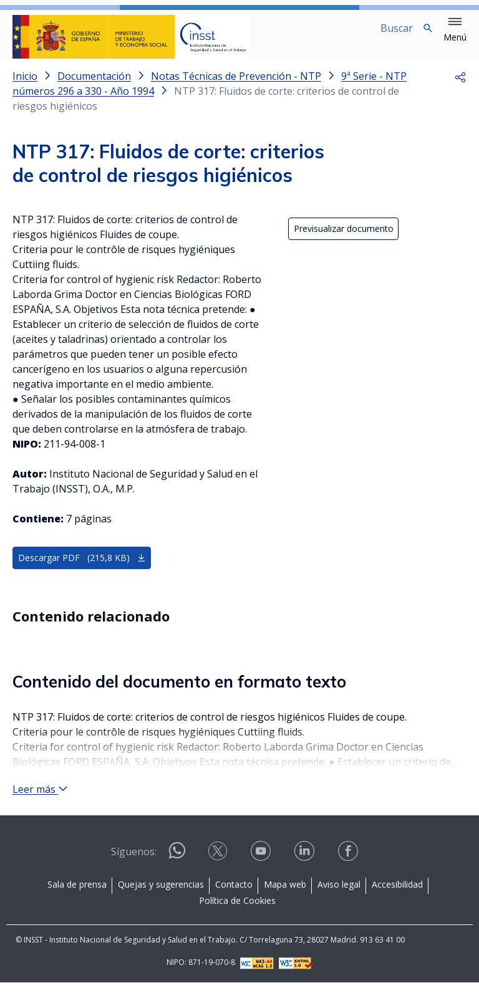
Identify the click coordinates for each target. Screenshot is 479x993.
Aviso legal (338, 895)
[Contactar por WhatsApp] (177, 866)
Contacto (234, 895)
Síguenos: (134, 862)
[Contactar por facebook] (349, 865)
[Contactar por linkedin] (305, 865)
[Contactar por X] (219, 865)
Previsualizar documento (344, 239)
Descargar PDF (82, 568)
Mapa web (285, 895)
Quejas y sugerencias (161, 895)
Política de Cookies (237, 911)
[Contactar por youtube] (262, 865)
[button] (455, 30)
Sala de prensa (77, 895)
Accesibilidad (397, 895)
